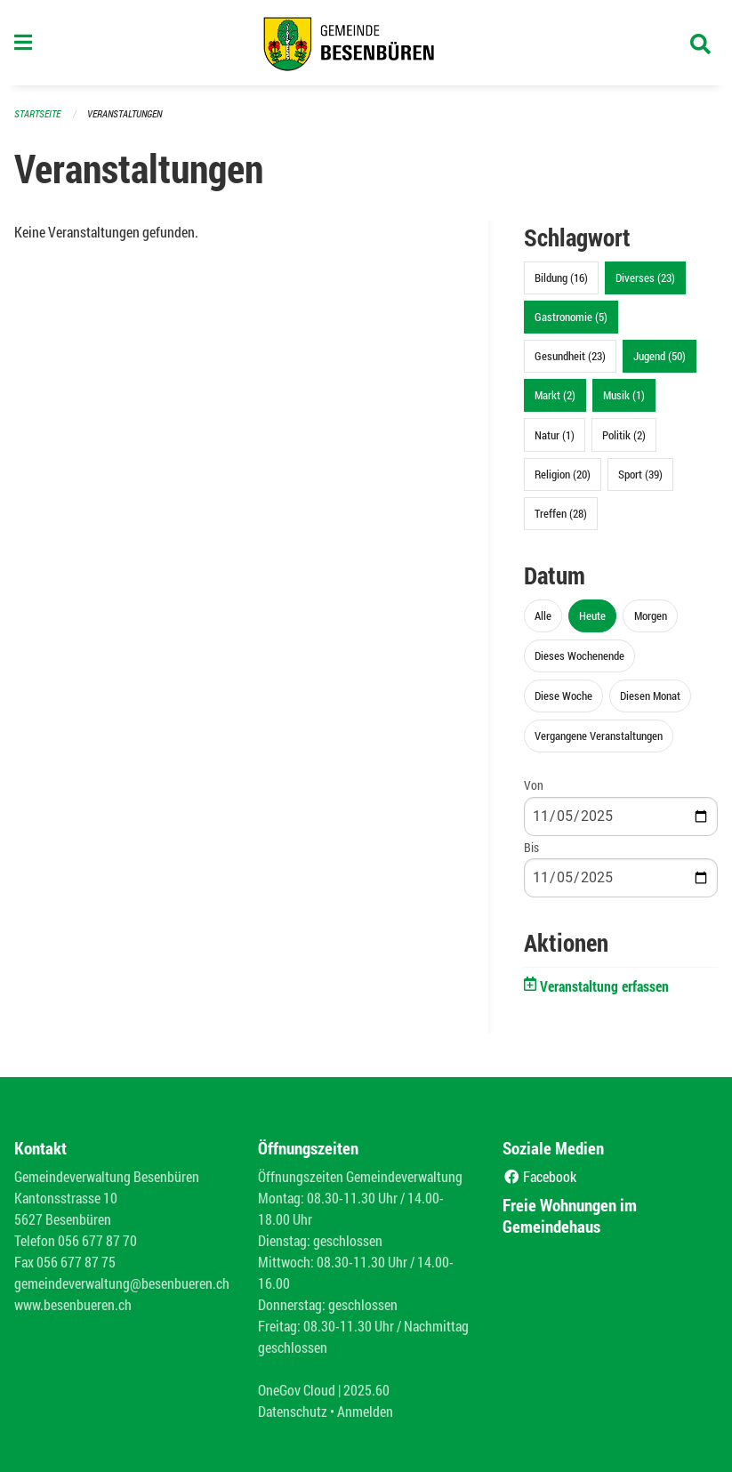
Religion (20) (563, 474)
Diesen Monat (650, 695)
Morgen (650, 615)
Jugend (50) (659, 356)
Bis (531, 847)
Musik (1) (624, 395)
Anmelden (365, 1411)
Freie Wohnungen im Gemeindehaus (570, 1215)
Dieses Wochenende (579, 655)
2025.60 (366, 1389)
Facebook (539, 1176)
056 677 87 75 (76, 1261)
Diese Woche (563, 695)
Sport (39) (640, 474)
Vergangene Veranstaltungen (599, 735)
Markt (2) (555, 395)
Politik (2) (624, 435)
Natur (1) (555, 435)
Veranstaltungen (124, 113)
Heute (592, 615)
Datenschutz (292, 1411)
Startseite (37, 113)
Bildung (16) (561, 277)
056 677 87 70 (97, 1240)
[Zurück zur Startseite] (366, 42)
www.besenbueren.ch (73, 1304)
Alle (543, 615)
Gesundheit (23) (570, 356)
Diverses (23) (645, 277)
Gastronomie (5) (571, 317)
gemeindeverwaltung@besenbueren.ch (121, 1283)
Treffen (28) (561, 513)
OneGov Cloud (296, 1389)
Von (533, 784)
